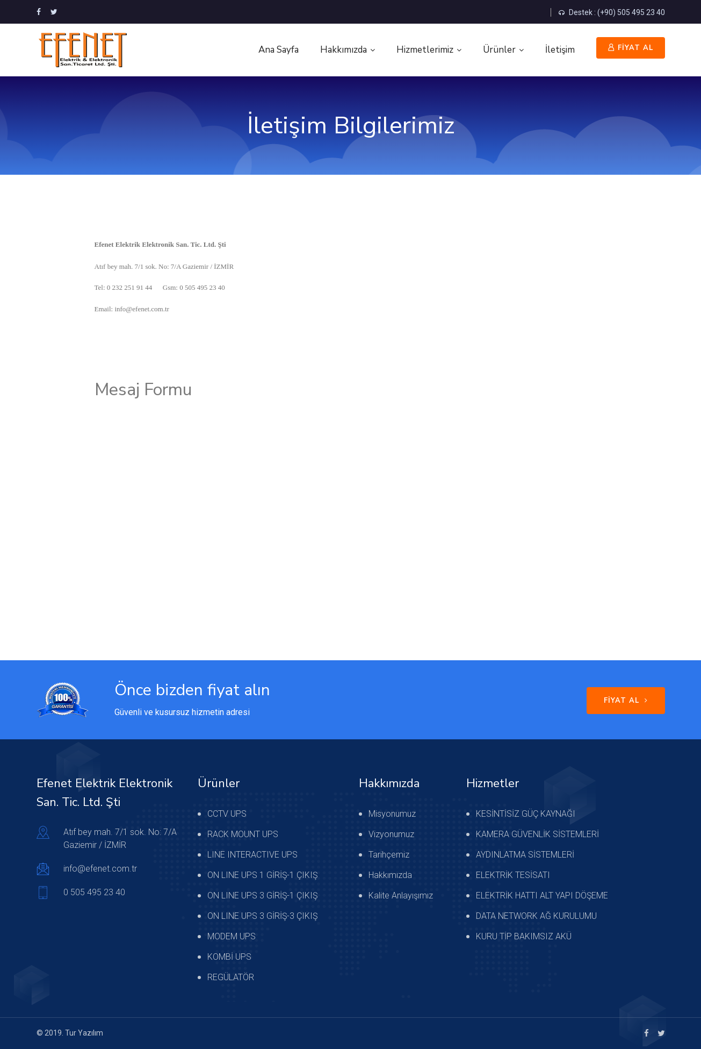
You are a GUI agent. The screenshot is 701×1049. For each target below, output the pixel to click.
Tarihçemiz (388, 855)
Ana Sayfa (278, 50)
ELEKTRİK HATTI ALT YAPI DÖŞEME (542, 895)
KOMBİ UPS (229, 957)
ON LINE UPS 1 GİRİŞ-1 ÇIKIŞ (262, 875)
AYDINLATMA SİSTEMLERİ (525, 855)
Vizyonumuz (391, 834)
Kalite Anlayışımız (400, 895)
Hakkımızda (343, 50)
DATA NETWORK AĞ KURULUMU (536, 916)
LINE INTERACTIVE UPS (252, 855)
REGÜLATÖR (230, 977)
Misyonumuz (392, 814)
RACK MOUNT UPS (242, 834)
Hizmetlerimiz (424, 50)
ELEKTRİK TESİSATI (513, 875)
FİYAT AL (631, 48)
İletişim (560, 50)
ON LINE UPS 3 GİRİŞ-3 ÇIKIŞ (262, 916)
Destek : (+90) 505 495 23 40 (612, 12)
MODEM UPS (231, 936)
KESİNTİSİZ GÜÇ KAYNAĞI (525, 814)
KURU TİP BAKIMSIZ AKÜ (524, 936)
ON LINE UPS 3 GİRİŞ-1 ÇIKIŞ (262, 895)
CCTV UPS (227, 814)
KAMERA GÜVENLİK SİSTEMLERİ (537, 834)
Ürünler (499, 50)
